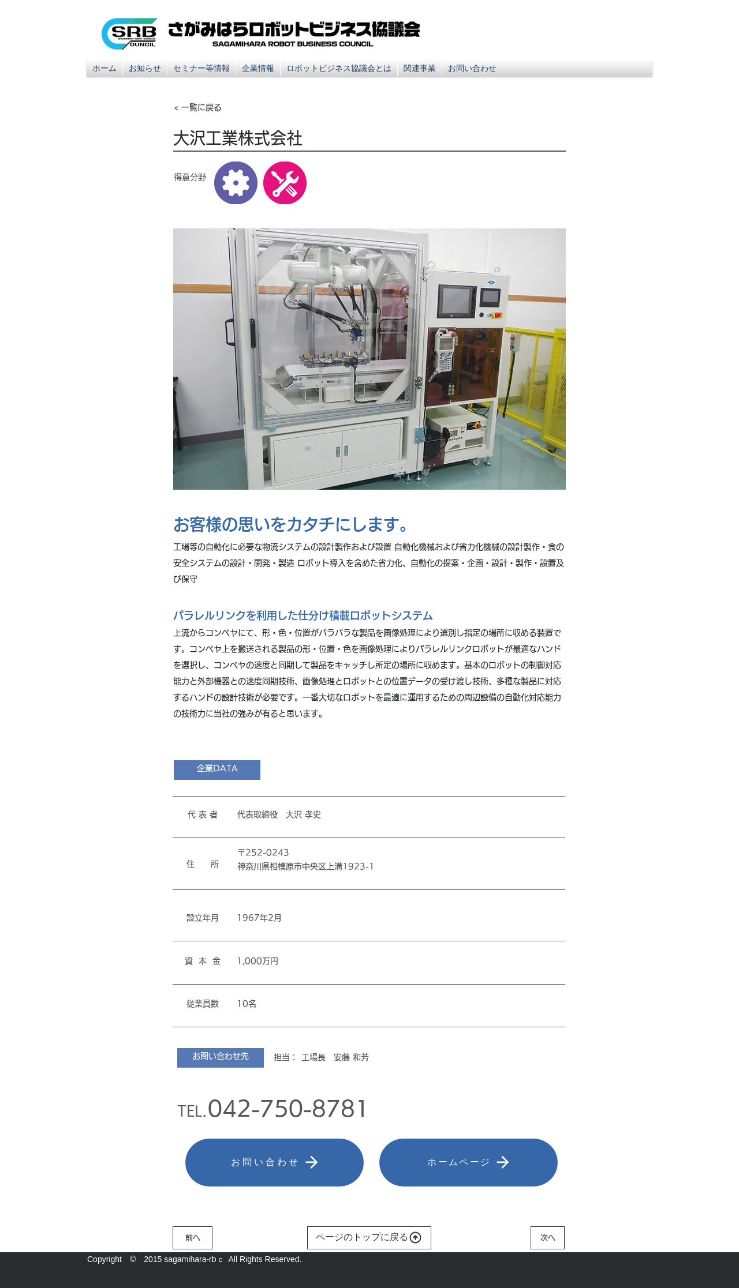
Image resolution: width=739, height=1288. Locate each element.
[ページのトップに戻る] (369, 1237)
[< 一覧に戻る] (212, 107)
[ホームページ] (468, 1162)
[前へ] (192, 1237)
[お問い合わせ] (274, 1162)
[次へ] (548, 1237)
